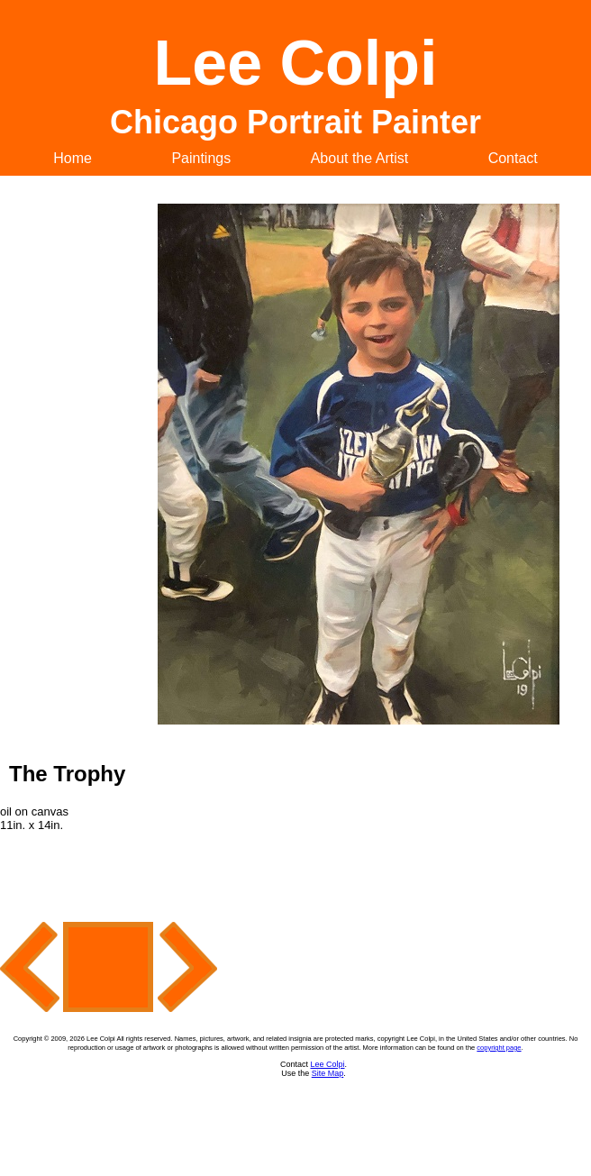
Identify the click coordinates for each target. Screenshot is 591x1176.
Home (72, 158)
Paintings (201, 158)
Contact (513, 158)
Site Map (328, 1073)
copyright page (499, 1048)
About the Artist (360, 158)
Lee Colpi (327, 1064)
